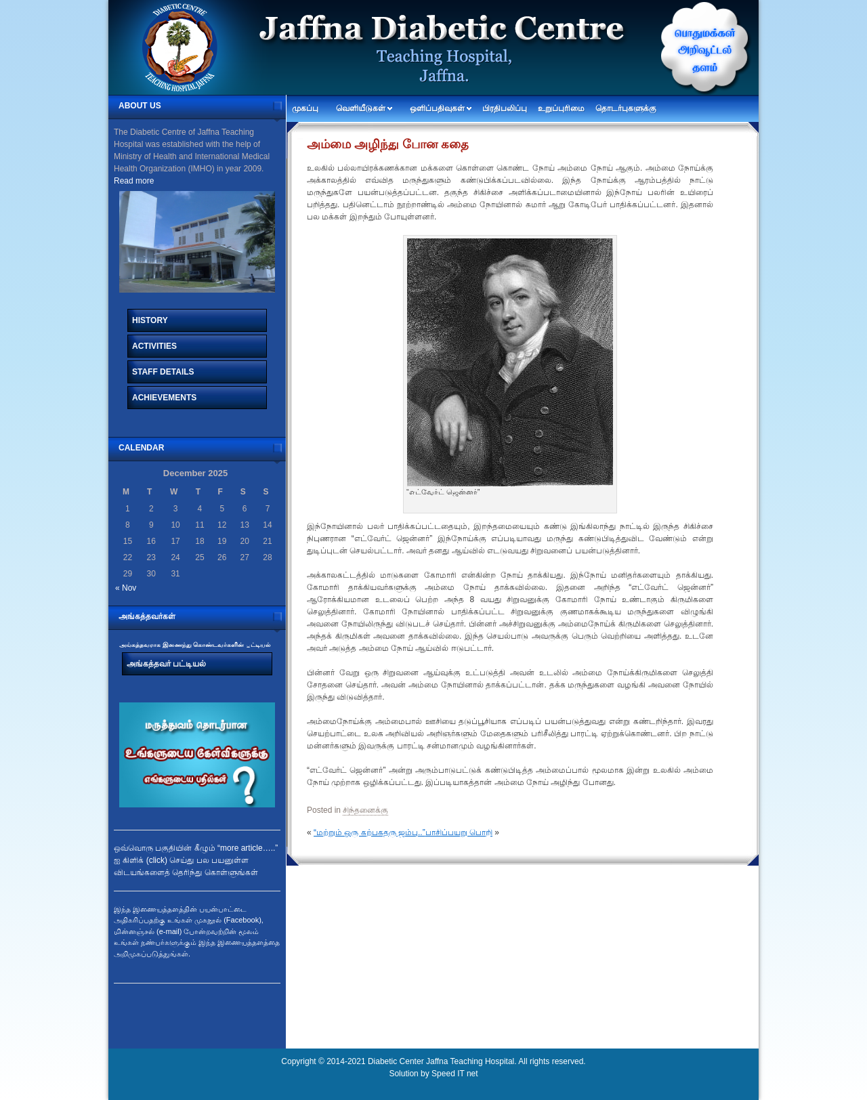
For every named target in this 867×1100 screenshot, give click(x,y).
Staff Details (163, 372)
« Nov (125, 588)
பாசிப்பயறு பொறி (458, 832)
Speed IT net (454, 1073)
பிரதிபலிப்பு (504, 108)
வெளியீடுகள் (360, 108)
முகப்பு (305, 108)
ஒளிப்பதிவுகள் (437, 108)
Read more (134, 181)
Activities (154, 346)
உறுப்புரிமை (561, 108)
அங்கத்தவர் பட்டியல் (166, 664)
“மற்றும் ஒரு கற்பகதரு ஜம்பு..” (369, 832)
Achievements (164, 397)
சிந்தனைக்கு (365, 810)
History (150, 320)
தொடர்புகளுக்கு (625, 108)
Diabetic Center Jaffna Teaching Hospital (441, 1061)
